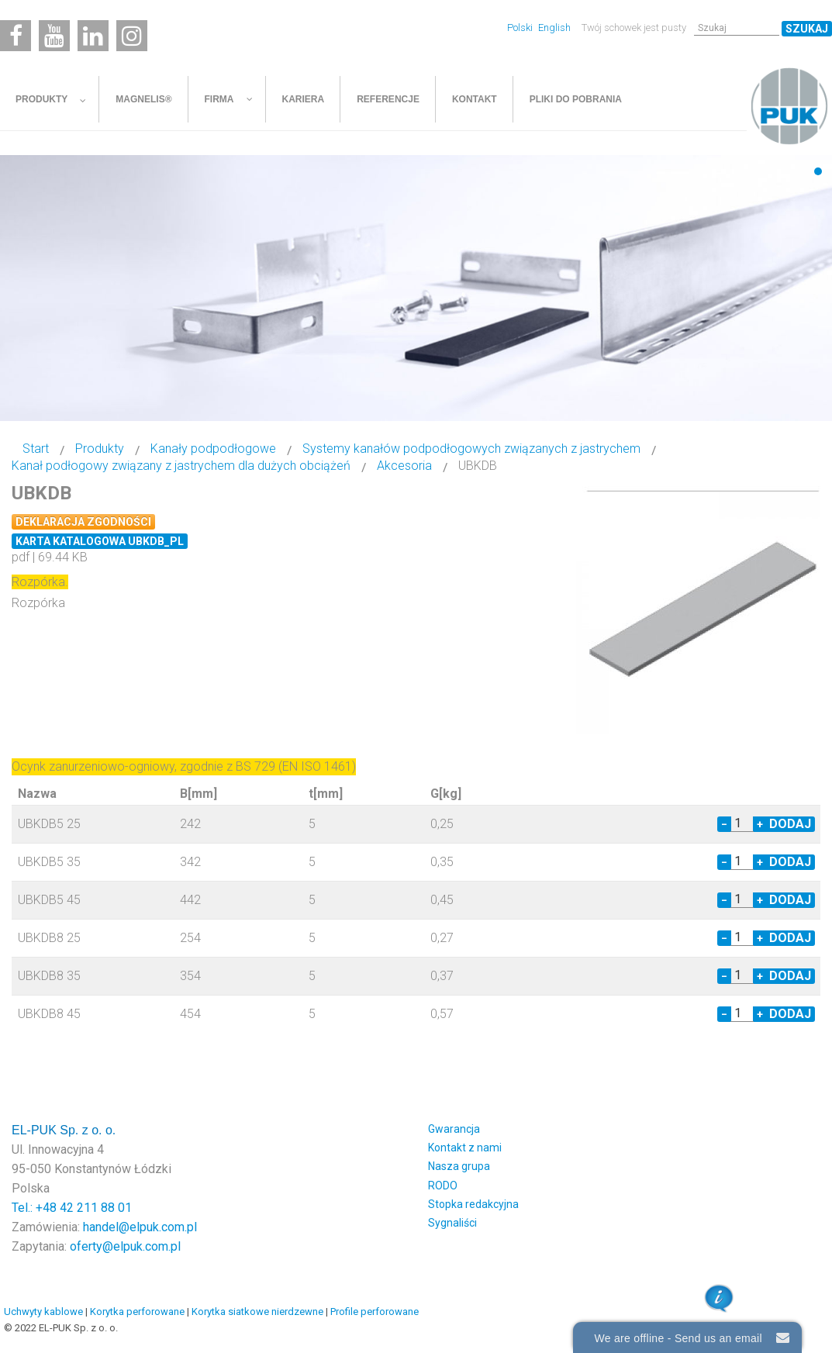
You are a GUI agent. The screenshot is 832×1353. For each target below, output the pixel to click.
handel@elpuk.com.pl (140, 1227)
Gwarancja (454, 1129)
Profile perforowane (374, 1311)
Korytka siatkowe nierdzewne (257, 1311)
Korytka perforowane (137, 1311)
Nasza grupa (459, 1166)
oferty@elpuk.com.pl (125, 1246)
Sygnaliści (452, 1223)
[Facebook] (15, 35)
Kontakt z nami (465, 1147)
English (554, 27)
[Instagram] (131, 35)
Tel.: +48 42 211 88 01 (72, 1207)
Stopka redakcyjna (473, 1204)
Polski (521, 27)
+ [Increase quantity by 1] (760, 824)
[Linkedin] (93, 35)
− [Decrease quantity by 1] (724, 824)
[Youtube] (54, 35)
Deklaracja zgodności (83, 522)
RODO (442, 1185)
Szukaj (806, 28)
